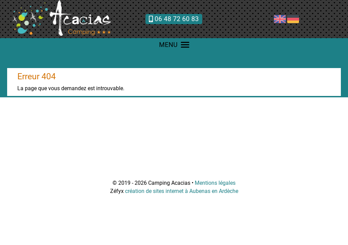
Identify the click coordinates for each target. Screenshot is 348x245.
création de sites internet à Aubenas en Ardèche (181, 191)
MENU (174, 45)
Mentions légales (215, 183)
